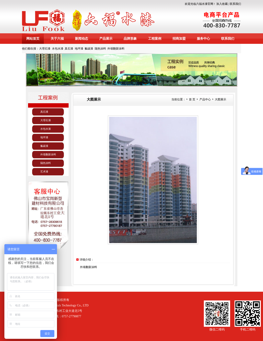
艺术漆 (44, 171)
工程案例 (154, 38)
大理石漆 (44, 48)
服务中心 (203, 38)
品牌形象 (130, 38)
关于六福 (57, 38)
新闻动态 (81, 38)
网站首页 (32, 38)
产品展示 (105, 38)
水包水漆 (57, 48)
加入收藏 (222, 3)
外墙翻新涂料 (115, 48)
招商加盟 (179, 38)
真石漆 (69, 48)
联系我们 (235, 3)
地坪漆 (79, 48)
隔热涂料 (100, 48)
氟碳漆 (89, 48)
